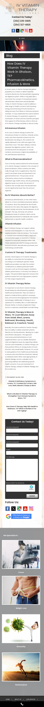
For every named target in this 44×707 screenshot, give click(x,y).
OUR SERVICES (30, 699)
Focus (21, 572)
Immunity (21, 646)
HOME (8, 699)
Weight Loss (21, 608)
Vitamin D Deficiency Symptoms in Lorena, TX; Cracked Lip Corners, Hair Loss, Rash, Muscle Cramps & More (22, 383)
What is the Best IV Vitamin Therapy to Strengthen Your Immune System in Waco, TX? (22, 396)
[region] (22, 45)
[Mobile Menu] (22, 38)
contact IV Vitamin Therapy (26, 367)
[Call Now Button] (22, 704)
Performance (21, 685)
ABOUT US (18, 699)
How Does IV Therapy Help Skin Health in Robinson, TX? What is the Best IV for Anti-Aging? (22, 408)
